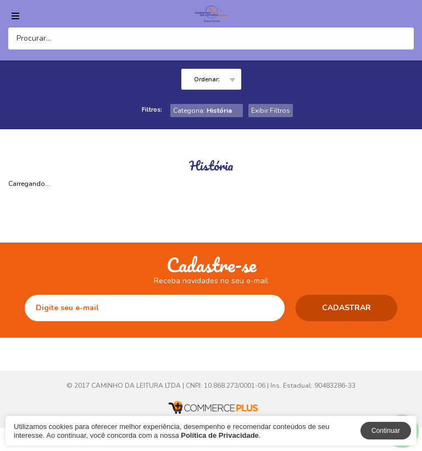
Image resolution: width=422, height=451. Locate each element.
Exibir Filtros (270, 110)
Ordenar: (207, 79)
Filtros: (152, 110)
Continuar (385, 431)
